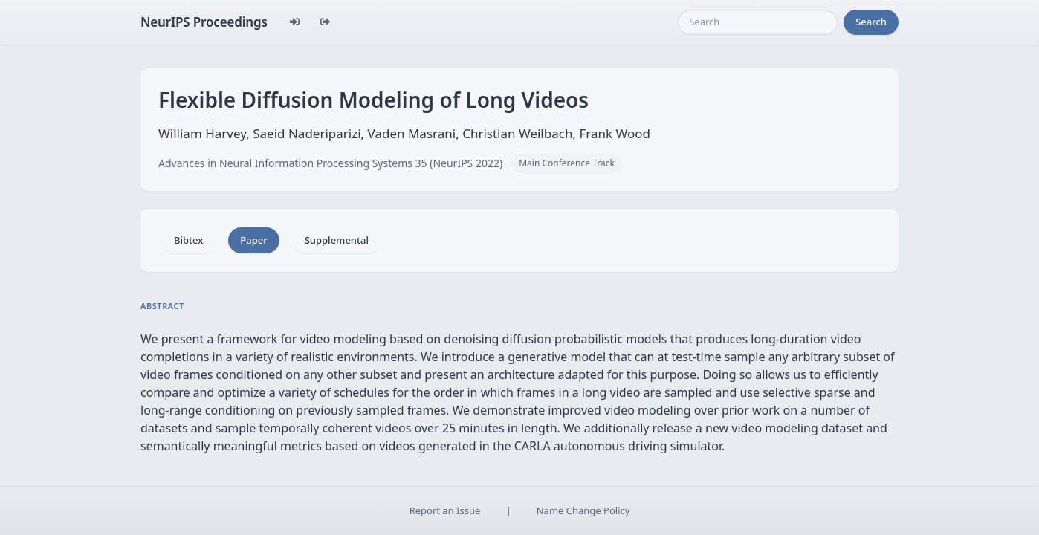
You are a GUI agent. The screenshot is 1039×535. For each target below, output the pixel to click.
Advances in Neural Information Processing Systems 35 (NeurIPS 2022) (330, 163)
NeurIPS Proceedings (204, 21)
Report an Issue (445, 510)
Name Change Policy (583, 510)
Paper (253, 240)
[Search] (758, 22)
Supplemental (337, 240)
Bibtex (188, 240)
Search (871, 21)
